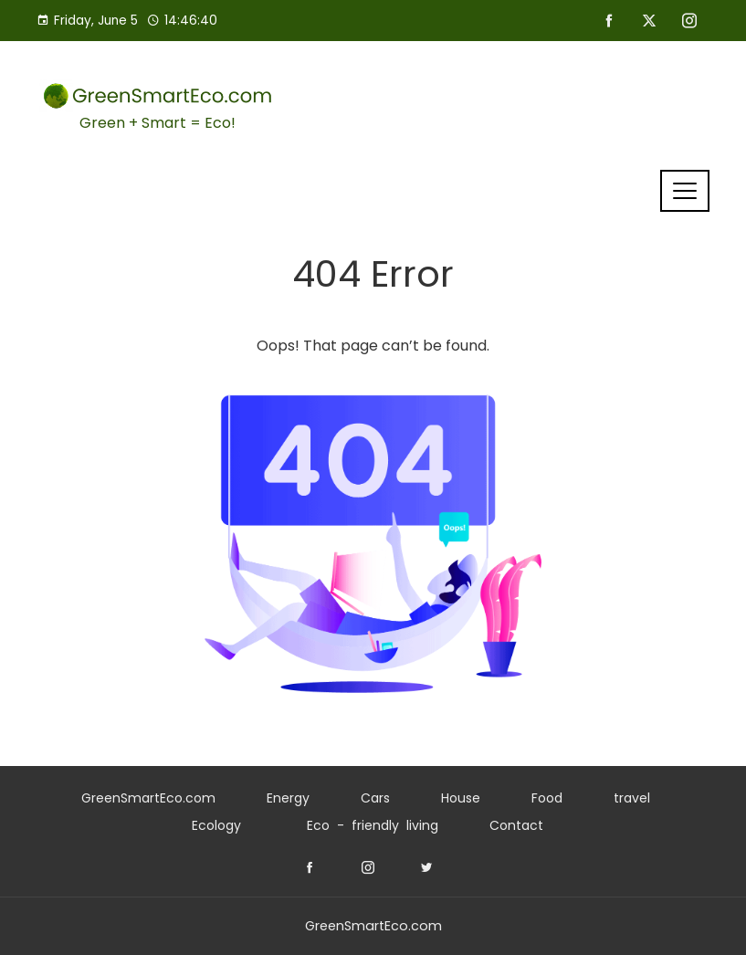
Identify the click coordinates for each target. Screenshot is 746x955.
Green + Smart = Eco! (157, 122)
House (460, 798)
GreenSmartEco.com (148, 798)
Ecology (216, 825)
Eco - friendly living (372, 825)
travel (632, 798)
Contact (516, 825)
